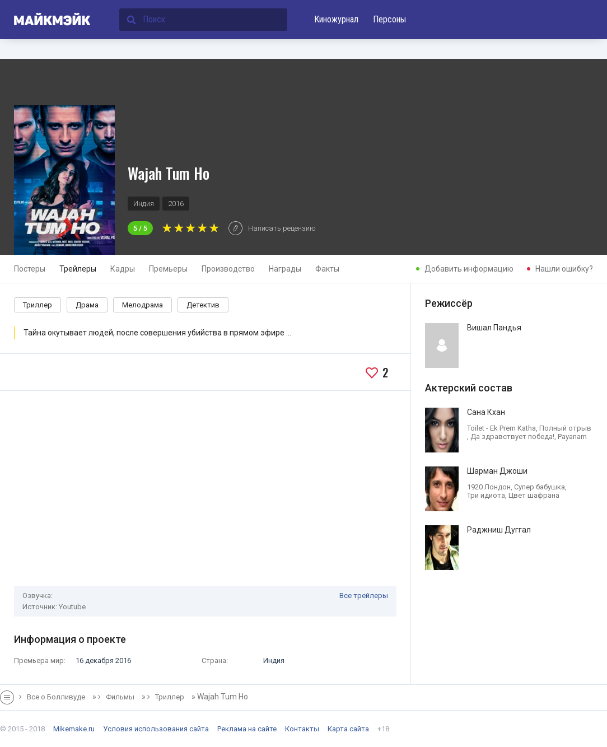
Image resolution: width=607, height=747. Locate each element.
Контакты (302, 729)
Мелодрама (142, 305)
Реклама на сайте (247, 729)
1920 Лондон (489, 487)
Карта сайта (348, 729)
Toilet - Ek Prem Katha (501, 428)
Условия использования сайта (156, 729)
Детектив (203, 305)
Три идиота (486, 495)
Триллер (37, 305)
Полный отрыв (565, 428)
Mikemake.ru (74, 729)
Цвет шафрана (533, 495)
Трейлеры (77, 268)
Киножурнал (336, 19)
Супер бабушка (539, 487)
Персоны (389, 19)
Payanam (572, 436)
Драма (87, 305)
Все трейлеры (363, 595)
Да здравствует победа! (512, 436)
